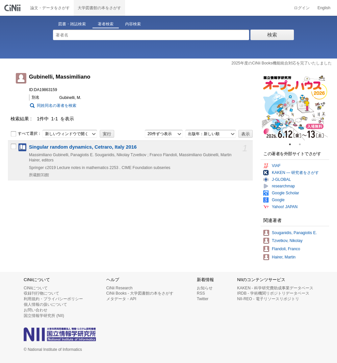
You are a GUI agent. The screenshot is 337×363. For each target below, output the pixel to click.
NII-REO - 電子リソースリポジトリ (268, 299)
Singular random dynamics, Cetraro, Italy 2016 (83, 147)
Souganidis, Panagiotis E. (294, 232)
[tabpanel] (294, 107)
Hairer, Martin (284, 257)
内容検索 (133, 24)
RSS (201, 293)
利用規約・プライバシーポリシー (53, 299)
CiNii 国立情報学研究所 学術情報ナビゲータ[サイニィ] (13, 8)
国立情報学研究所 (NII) (44, 315)
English (324, 8)
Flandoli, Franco (286, 249)
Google (278, 200)
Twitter (202, 299)
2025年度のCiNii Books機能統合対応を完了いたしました (281, 63)
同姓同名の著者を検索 (56, 105)
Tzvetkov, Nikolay (287, 240)
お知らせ (205, 288)
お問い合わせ (35, 310)
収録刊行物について (41, 293)
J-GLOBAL (281, 179)
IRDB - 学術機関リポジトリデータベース (273, 293)
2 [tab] (302, 144)
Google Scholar (285, 193)
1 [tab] (292, 144)
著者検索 (106, 24)
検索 (272, 34)
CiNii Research (119, 288)
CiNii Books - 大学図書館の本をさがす (140, 293)
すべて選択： (26, 134)
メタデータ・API (121, 299)
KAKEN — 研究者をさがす (295, 172)
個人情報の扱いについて (45, 304)
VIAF (276, 165)
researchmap (283, 186)
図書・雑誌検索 (72, 24)
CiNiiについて (36, 288)
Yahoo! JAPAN (285, 207)
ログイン (302, 8)
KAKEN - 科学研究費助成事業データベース (275, 288)
